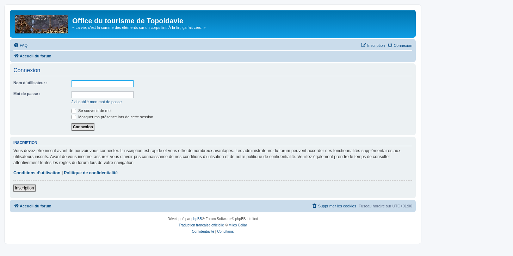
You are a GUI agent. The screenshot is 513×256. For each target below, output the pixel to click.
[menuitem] (20, 45)
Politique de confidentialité (91, 172)
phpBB (196, 219)
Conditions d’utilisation (36, 172)
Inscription (24, 188)
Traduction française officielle (201, 225)
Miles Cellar (238, 225)
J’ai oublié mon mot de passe (97, 102)
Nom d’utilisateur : (30, 83)
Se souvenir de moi (91, 110)
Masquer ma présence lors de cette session (112, 117)
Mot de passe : (26, 94)
